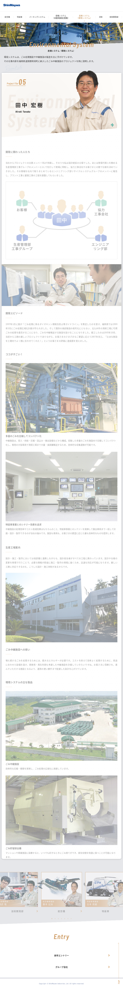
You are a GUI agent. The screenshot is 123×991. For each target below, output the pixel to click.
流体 (100, 17)
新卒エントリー (61, 955)
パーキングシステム (37, 17)
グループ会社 (61, 966)
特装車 (19, 17)
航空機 (7, 17)
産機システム (61, 17)
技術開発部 (114, 17)
